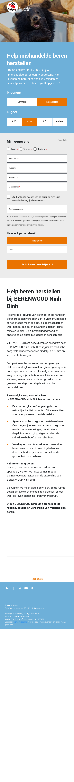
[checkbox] (8, 197)
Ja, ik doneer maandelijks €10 (37, 264)
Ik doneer (14, 93)
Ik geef (12, 112)
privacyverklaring (21, 622)
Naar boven (37, 579)
